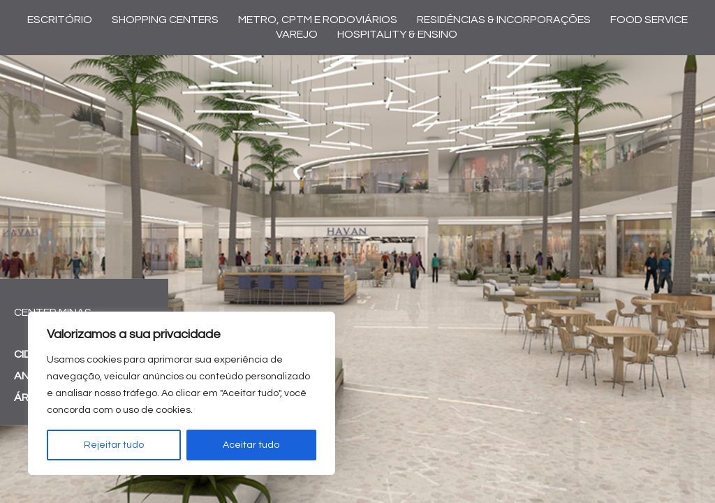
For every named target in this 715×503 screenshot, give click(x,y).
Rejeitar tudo (114, 445)
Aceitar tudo (251, 445)
